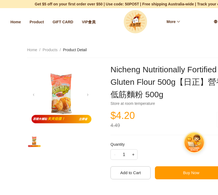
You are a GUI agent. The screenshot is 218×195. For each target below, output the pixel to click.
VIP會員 (89, 22)
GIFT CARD (63, 22)
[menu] (54, 21)
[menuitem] (15, 21)
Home (15, 22)
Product (37, 22)
